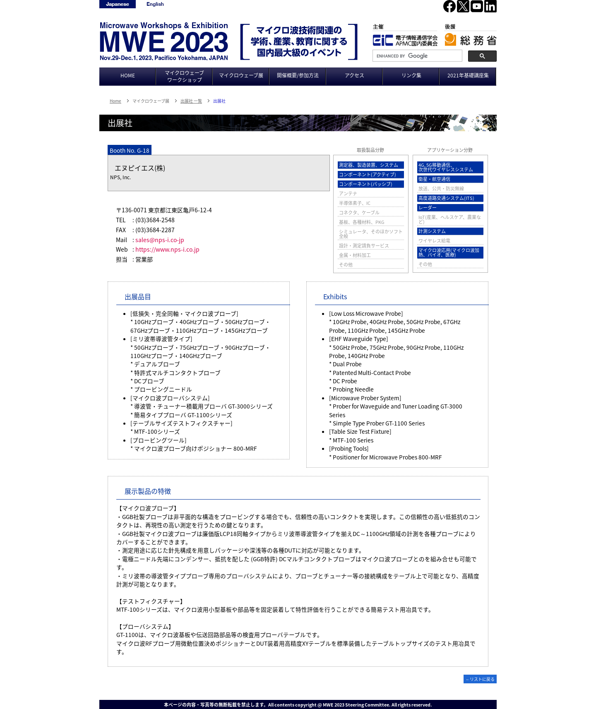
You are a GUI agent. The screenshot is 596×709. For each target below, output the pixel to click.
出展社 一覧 (191, 101)
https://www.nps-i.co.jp (167, 249)
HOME (127, 75)
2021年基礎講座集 (468, 75)
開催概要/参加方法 (298, 75)
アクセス (354, 75)
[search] (417, 56)
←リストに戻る (480, 679)
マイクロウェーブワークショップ (184, 76)
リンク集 (411, 75)
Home (115, 101)
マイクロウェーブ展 (241, 75)
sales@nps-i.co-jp (159, 240)
